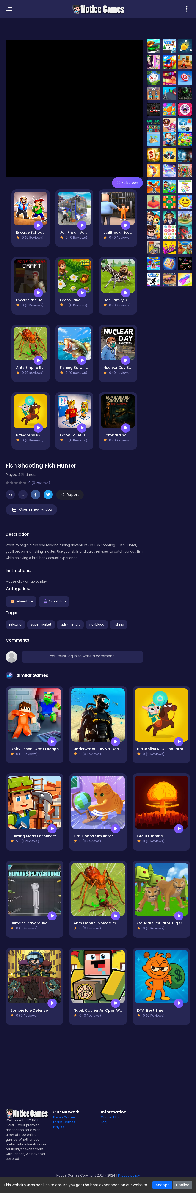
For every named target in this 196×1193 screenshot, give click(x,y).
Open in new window (31, 509)
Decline (182, 1185)
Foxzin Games (64, 1117)
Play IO (58, 1127)
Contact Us (110, 1117)
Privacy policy (129, 1175)
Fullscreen (127, 182)
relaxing (15, 624)
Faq (104, 1122)
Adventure (21, 601)
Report (70, 494)
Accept (162, 1185)
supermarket (41, 624)
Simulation (54, 601)
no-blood (96, 624)
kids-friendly (70, 624)
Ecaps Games (64, 1122)
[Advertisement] (98, 28)
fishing (118, 624)
